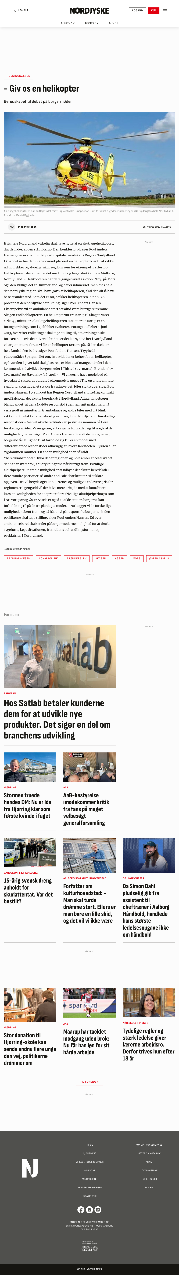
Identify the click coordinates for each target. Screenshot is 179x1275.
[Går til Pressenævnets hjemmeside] (89, 1245)
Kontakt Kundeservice (149, 1144)
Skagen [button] (100, 558)
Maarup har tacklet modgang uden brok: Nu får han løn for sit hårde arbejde (86, 1042)
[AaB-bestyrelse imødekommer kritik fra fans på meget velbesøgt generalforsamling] (89, 767)
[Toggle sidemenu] (165, 10)
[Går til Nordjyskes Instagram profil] (89, 1209)
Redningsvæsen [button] (18, 76)
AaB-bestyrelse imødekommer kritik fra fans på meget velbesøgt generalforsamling (86, 809)
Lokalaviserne (149, 1170)
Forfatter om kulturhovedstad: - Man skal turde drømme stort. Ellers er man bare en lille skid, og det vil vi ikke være (89, 903)
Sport (113, 23)
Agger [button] (119, 558)
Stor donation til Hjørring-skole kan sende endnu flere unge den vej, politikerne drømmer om (30, 1049)
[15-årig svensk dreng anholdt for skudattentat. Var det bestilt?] (30, 852)
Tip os (89, 1144)
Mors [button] (137, 558)
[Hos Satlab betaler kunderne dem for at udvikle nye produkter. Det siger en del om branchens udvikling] (60, 656)
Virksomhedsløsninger (89, 1161)
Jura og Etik (89, 1196)
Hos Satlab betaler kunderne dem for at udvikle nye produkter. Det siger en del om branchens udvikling (57, 719)
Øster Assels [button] (159, 558)
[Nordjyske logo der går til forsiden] (89, 11)
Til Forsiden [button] (89, 1081)
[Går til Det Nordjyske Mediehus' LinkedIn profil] (98, 1209)
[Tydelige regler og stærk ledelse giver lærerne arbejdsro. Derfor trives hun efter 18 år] (149, 1002)
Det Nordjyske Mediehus (95, 1222)
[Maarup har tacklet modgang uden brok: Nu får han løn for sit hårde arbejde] (89, 1003)
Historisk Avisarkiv (149, 1153)
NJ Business (89, 1153)
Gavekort (89, 1170)
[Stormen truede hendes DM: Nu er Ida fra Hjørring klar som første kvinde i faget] (30, 767)
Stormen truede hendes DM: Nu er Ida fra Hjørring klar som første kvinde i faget (27, 806)
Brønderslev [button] (77, 558)
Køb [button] (153, 10)
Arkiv (149, 1161)
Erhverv (91, 23)
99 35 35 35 (92, 1229)
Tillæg (149, 1187)
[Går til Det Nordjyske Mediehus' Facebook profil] (81, 1209)
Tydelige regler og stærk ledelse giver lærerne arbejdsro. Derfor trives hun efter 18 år (148, 1045)
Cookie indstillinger (89, 1269)
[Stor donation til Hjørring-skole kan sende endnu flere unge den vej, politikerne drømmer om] (30, 1005)
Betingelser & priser (89, 1187)
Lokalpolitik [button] (48, 558)
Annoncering (89, 1179)
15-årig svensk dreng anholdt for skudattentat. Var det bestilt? (28, 891)
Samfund (68, 23)
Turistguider (149, 1179)
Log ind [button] (137, 10)
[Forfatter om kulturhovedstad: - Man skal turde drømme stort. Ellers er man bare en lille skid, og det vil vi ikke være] (89, 855)
